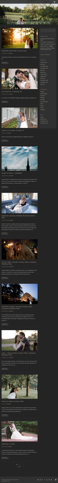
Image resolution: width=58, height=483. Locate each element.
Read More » (5, 62)
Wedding (42, 109)
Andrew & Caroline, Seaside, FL (47, 44)
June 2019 (42, 64)
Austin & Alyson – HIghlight (46, 46)
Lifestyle (42, 97)
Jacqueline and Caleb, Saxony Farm (47, 39)
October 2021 (43, 62)
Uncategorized (44, 101)
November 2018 (44, 66)
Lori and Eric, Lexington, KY (47, 42)
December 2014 (44, 82)
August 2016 (43, 76)
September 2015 (44, 80)
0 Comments (10, 53)
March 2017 (43, 72)
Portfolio (42, 99)
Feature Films (43, 93)
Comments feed (44, 121)
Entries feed (43, 119)
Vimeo (41, 107)
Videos (42, 105)
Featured (42, 95)
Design (42, 91)
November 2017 (44, 68)
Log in (41, 117)
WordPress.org (44, 123)
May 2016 (42, 78)
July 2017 (42, 70)
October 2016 (43, 74)
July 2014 (42, 84)
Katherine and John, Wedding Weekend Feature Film (47, 48)
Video (41, 103)
